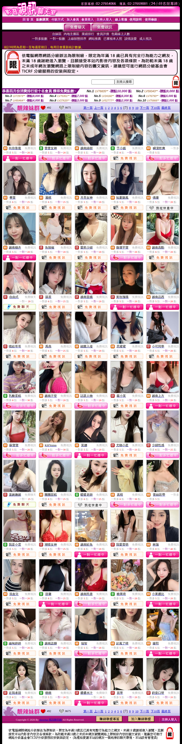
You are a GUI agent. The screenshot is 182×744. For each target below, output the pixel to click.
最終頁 (166, 107)
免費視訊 (30, 148)
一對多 (175, 148)
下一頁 (144, 107)
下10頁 (155, 107)
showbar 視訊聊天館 (51, 719)
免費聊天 (30, 297)
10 (136, 107)
